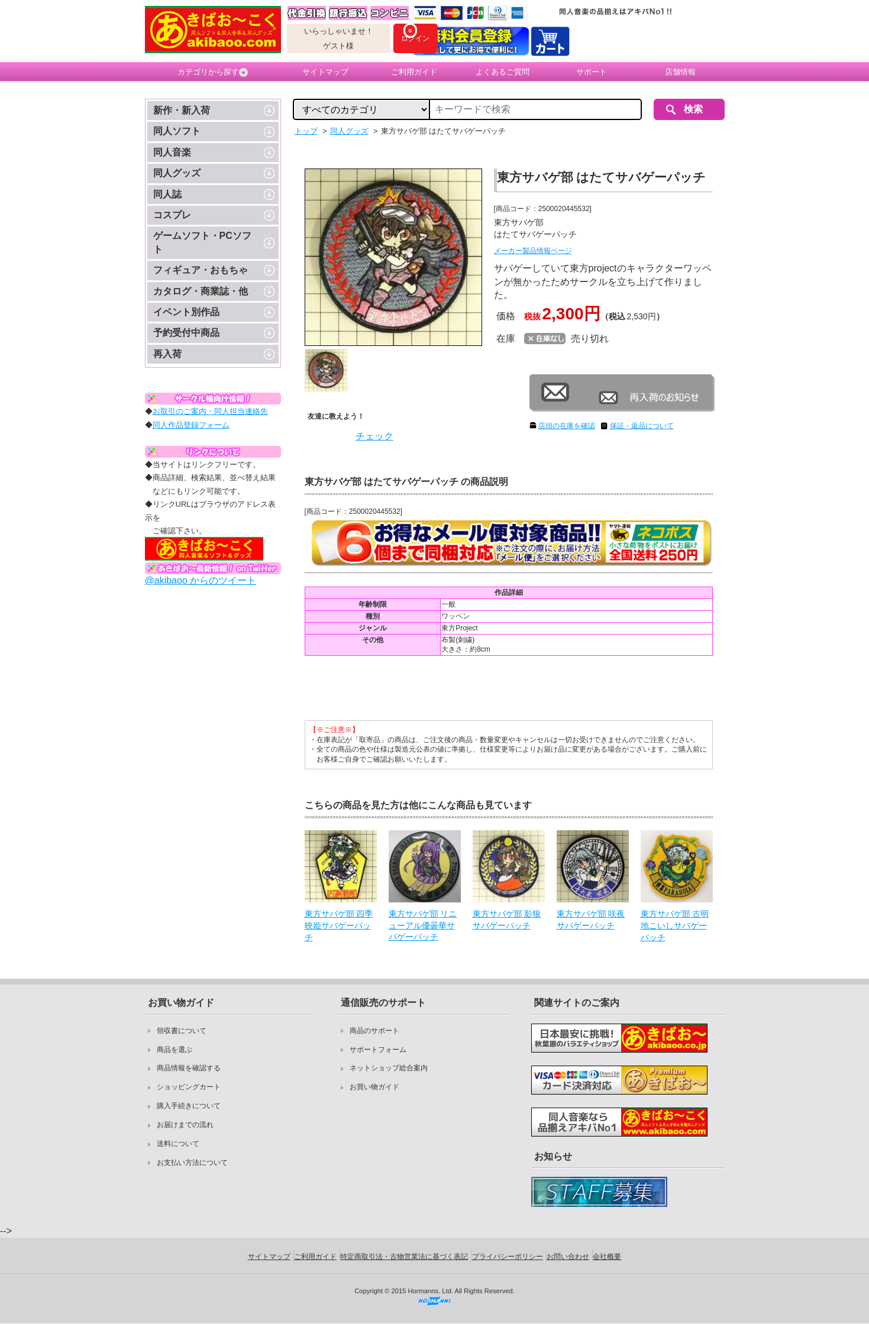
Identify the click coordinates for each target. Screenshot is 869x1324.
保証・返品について (642, 426)
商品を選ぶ (174, 1049)
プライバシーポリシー (507, 1256)
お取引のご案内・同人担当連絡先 (210, 411)
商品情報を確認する (189, 1068)
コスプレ (172, 215)
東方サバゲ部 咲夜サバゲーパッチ (591, 919)
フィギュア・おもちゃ (200, 270)
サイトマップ (325, 71)
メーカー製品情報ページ (533, 251)
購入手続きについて (189, 1106)
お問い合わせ (568, 1256)
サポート (591, 71)
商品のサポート (374, 1031)
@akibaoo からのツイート (201, 580)
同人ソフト (177, 131)
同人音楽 (172, 152)
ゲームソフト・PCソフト (202, 242)
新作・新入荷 (181, 110)
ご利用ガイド (414, 71)
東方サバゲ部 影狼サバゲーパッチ (507, 919)
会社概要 (607, 1256)
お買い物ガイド (374, 1087)
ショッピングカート (189, 1087)
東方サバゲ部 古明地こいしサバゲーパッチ (675, 925)
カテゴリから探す (212, 72)
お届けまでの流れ (185, 1125)
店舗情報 (680, 71)
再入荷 (167, 354)
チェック (374, 436)
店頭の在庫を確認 (566, 426)
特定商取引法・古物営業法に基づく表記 (404, 1256)
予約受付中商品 (186, 333)
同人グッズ (177, 173)
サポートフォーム (378, 1049)
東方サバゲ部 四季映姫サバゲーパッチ (339, 925)
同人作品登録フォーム (191, 424)
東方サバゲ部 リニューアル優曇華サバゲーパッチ (423, 925)
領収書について (181, 1031)
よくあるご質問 (502, 71)
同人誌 (167, 194)
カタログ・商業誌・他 (200, 291)
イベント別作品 (186, 312)
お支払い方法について (192, 1162)
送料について (178, 1144)
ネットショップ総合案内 (389, 1068)
